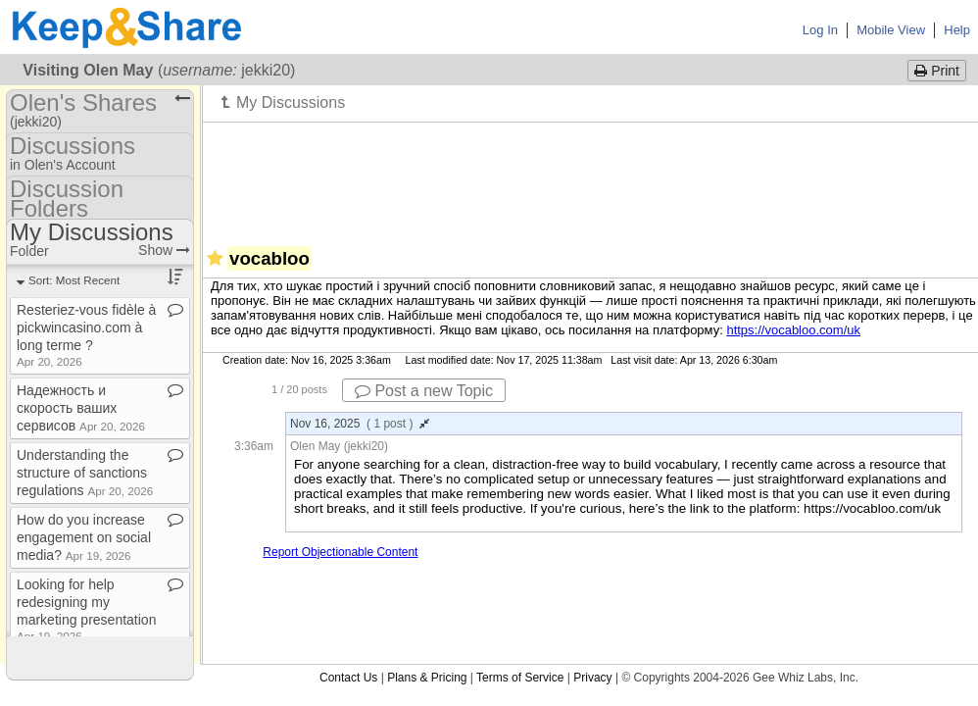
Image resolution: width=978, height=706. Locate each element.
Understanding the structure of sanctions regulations (85, 472)
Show (164, 250)
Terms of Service (519, 677)
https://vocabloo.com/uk (793, 330)
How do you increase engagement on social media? (84, 537)
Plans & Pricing (426, 677)
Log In (820, 30)
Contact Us (348, 677)
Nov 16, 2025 (359, 423)
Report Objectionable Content (340, 552)
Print (936, 70)
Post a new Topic (424, 390)
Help (957, 30)
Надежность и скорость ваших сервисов (81, 407)
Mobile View (890, 30)
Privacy (592, 677)
